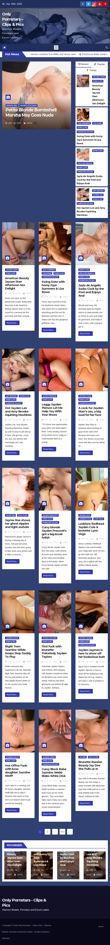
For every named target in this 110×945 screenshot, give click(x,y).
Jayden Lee (98, 195)
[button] (107, 47)
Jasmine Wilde (12, 638)
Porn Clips (98, 81)
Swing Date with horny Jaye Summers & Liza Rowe (53, 287)
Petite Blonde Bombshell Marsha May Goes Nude (31, 112)
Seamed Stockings (28, 105)
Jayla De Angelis (85, 163)
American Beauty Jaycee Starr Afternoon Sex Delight (17, 283)
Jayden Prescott (50, 515)
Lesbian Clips (85, 519)
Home (100, 926)
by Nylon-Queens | (42, 932)
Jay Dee (82, 757)
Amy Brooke (98, 190)
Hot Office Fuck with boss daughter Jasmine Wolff (17, 771)
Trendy (91, 70)
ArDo (28, 123)
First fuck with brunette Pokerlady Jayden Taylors (54, 651)
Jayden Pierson (49, 396)
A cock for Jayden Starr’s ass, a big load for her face (90, 411)
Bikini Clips (98, 151)
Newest (83, 64)
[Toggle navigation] (56, 47)
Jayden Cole (84, 515)
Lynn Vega (98, 519)
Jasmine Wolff (12, 757)
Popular (99, 64)
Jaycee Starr (99, 77)
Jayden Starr (85, 396)
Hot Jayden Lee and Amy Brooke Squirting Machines (18, 411)
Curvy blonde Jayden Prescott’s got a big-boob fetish (54, 532)
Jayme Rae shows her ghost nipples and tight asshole (17, 523)
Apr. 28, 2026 (14, 123)
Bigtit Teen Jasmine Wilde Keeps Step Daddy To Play (18, 651)
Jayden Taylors (49, 638)
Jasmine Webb (49, 757)
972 (62, 831)
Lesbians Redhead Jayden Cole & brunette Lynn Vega (91, 529)
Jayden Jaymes (85, 638)
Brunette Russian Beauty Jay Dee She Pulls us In (90, 765)
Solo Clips (23, 515)
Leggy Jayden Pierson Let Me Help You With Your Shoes (52, 409)
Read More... (12, 323)
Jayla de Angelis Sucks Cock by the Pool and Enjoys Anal (91, 290)
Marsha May (11, 105)
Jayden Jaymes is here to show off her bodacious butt (91, 653)
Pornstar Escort (85, 132)
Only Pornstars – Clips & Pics (12, 19)
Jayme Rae (10, 515)
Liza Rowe (97, 123)
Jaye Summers (83, 123)
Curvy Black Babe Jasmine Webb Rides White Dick (54, 772)
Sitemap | (6, 938)
